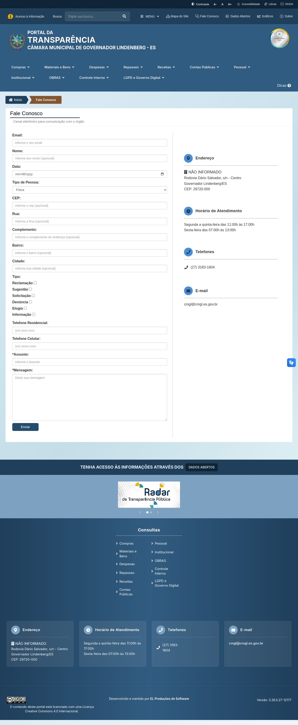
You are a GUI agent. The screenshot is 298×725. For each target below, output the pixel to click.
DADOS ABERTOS (201, 467)
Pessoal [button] (242, 67)
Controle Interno (161, 570)
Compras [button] (20, 67)
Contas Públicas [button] (205, 67)
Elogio (17, 308)
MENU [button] (149, 16)
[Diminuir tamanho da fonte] (216, 4)
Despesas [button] (99, 67)
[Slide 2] (151, 512)
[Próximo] (158, 512)
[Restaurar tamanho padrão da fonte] (223, 4)
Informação (21, 314)
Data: (16, 166)
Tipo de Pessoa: (25, 182)
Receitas (126, 581)
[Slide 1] (147, 512)
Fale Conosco (46, 99)
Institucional (164, 552)
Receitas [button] (166, 67)
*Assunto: (20, 354)
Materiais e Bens (128, 553)
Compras (127, 543)
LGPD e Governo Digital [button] (144, 77)
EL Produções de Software (169, 698)
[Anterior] (140, 512)
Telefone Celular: (26, 338)
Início (15, 99)
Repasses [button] (133, 67)
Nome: (17, 151)
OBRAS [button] (57, 77)
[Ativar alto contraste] (201, 4)
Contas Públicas (126, 591)
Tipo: (16, 276)
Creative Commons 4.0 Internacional (51, 711)
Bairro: (18, 245)
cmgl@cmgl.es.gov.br (201, 304)
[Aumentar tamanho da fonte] (230, 4)
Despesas (127, 564)
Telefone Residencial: (30, 323)
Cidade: (18, 261)
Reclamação (22, 283)
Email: (17, 135)
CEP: (16, 198)
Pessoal (161, 543)
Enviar (25, 427)
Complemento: (24, 229)
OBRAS (160, 561)
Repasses (127, 572)
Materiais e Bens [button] (60, 67)
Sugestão (20, 289)
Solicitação (21, 295)
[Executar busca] (124, 16)
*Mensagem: (22, 370)
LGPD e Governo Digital (167, 583)
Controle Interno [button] (94, 77)
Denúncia (20, 302)
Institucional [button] (23, 77)
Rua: (16, 213)
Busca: (57, 16)
